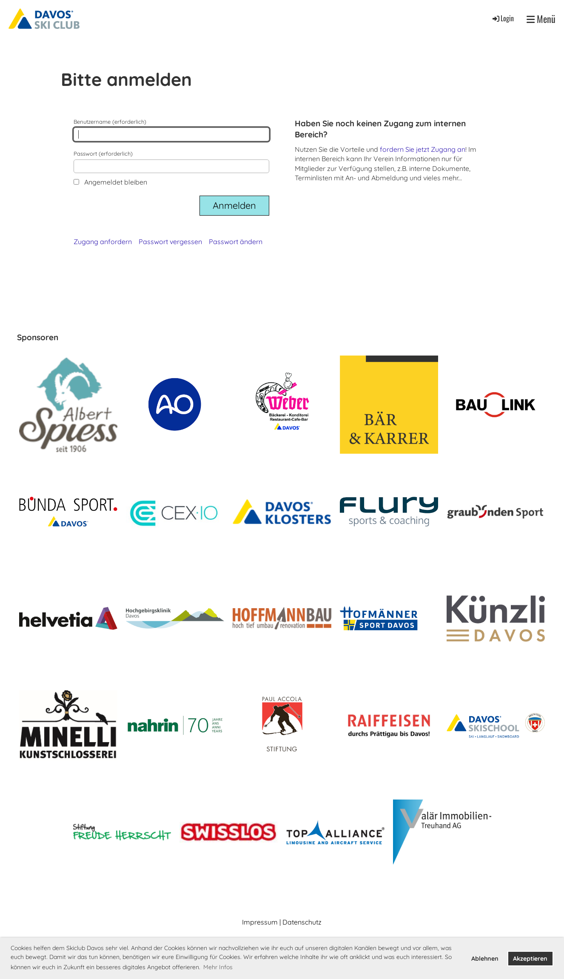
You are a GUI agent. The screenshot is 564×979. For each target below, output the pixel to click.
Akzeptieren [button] (530, 958)
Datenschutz (302, 922)
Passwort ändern (235, 241)
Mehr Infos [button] (218, 967)
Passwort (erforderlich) (171, 161)
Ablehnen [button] (484, 958)
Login (502, 18)
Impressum (260, 922)
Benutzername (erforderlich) (171, 129)
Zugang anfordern (103, 241)
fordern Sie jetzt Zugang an (422, 149)
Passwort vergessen (170, 241)
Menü (541, 19)
